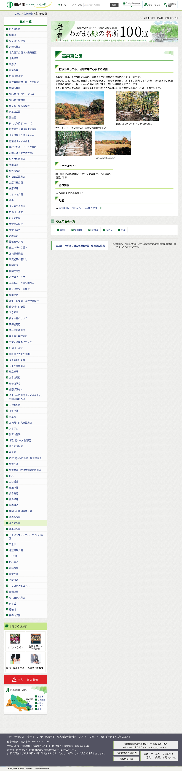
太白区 (40, 705)
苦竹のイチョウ (17, 276)
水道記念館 (14, 217)
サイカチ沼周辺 (17, 206)
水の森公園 (14, 28)
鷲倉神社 (13, 573)
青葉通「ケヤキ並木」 (20, 141)
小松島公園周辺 (17, 176)
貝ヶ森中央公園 (17, 40)
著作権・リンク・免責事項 (41, 736)
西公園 (12, 117)
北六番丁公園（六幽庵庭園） (24, 52)
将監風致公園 (16, 550)
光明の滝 (13, 591)
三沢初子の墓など (18, 259)
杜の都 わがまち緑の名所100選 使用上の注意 (80, 245)
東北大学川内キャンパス (21, 93)
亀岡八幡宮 (14, 87)
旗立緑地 (13, 371)
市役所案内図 (126, 759)
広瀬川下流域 (16, 347)
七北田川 (13, 556)
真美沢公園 (14, 528)
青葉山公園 (14, 111)
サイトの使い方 (17, 736)
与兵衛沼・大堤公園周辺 (21, 282)
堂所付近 (13, 579)
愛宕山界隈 (14, 434)
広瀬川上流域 (16, 211)
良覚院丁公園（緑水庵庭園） (24, 129)
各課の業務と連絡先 (126, 753)
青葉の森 (13, 70)
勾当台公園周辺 (17, 158)
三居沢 (12, 64)
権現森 (12, 34)
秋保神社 (13, 463)
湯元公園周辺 (16, 446)
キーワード (64, 5)
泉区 (39, 709)
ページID (77, 5)
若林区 (40, 702)
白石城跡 (13, 562)
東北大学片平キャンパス (21, 123)
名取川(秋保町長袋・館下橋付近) (25, 457)
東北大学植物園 (17, 99)
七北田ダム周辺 (17, 597)
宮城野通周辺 (16, 253)
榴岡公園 (13, 265)
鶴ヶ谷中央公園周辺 (19, 288)
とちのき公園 (16, 194)
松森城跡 (13, 505)
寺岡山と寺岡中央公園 (20, 511)
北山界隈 (13, 58)
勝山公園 (13, 164)
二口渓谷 (13, 481)
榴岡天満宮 (14, 271)
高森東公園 (14, 522)
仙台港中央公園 (17, 306)
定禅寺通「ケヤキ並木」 (21, 152)
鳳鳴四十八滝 (16, 241)
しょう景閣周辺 (17, 365)
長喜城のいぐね (17, 359)
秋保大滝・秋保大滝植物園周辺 (25, 469)
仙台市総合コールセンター (138, 744)
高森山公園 (14, 615)
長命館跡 (13, 493)
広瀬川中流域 (16, 76)
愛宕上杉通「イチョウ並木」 (24, 146)
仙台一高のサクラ (18, 318)
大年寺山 (13, 428)
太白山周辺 (14, 377)
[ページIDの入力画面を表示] (73, 5)
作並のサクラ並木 (18, 247)
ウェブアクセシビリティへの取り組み (108, 736)
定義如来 (13, 235)
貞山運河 (13, 294)
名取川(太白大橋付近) (20, 440)
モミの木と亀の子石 (19, 585)
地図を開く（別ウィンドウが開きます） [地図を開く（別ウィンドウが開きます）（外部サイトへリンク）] (79, 208)
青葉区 (40, 696)
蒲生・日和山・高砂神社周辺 (24, 300)
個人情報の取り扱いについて (72, 736)
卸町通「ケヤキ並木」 (20, 353)
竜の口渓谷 (14, 383)
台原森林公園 (16, 182)
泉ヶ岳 (12, 603)
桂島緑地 (13, 499)
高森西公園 (14, 517)
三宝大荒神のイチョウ (20, 341)
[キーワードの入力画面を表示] (59, 5)
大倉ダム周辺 (16, 223)
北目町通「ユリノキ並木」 (22, 135)
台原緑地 (13, 188)
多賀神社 (13, 410)
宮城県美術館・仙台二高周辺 (24, 81)
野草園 (12, 416)
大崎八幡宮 (14, 46)
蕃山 (11, 200)
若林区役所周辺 (17, 330)
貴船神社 (13, 567)
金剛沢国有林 (16, 389)
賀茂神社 (13, 487)
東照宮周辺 (14, 170)
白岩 (11, 475)
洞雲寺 (12, 544)
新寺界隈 (13, 312)
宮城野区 (41, 699)
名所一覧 (28, 13)
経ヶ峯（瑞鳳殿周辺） (20, 105)
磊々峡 (12, 452)
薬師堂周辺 (14, 324)
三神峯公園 (14, 404)
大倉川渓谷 (14, 229)
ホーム (18, 13)
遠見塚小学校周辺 (18, 336)
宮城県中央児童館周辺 (20, 422)
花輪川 (12, 609)
